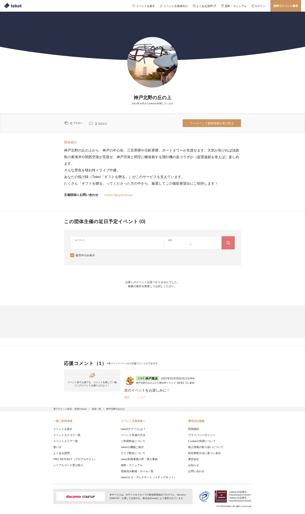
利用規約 (193, 429)
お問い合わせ (196, 471)
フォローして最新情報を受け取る (212, 123)
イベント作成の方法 (133, 435)
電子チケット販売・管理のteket (70, 408)
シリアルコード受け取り (68, 465)
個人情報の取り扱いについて (205, 447)
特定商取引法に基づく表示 (204, 453)
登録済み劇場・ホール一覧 (137, 471)
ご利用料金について (133, 441)
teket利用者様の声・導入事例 (139, 459)
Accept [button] (249, 494)
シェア (142, 397)
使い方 (57, 447)
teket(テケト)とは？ (133, 429)
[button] (47, 499)
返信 (127, 397)
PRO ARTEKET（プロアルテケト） (75, 459)
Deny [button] (229, 494)
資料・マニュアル (132, 465)
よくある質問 (61, 453)
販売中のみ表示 (85, 255)
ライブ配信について (133, 453)
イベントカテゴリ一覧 (67, 435)
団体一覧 (96, 408)
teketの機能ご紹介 (132, 447)
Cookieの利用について (202, 441)
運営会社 (193, 459)
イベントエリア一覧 (65, 441)
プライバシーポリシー (201, 435)
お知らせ (193, 465)
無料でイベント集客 (285, 5)
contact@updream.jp (118, 194)
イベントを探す (62, 429)
